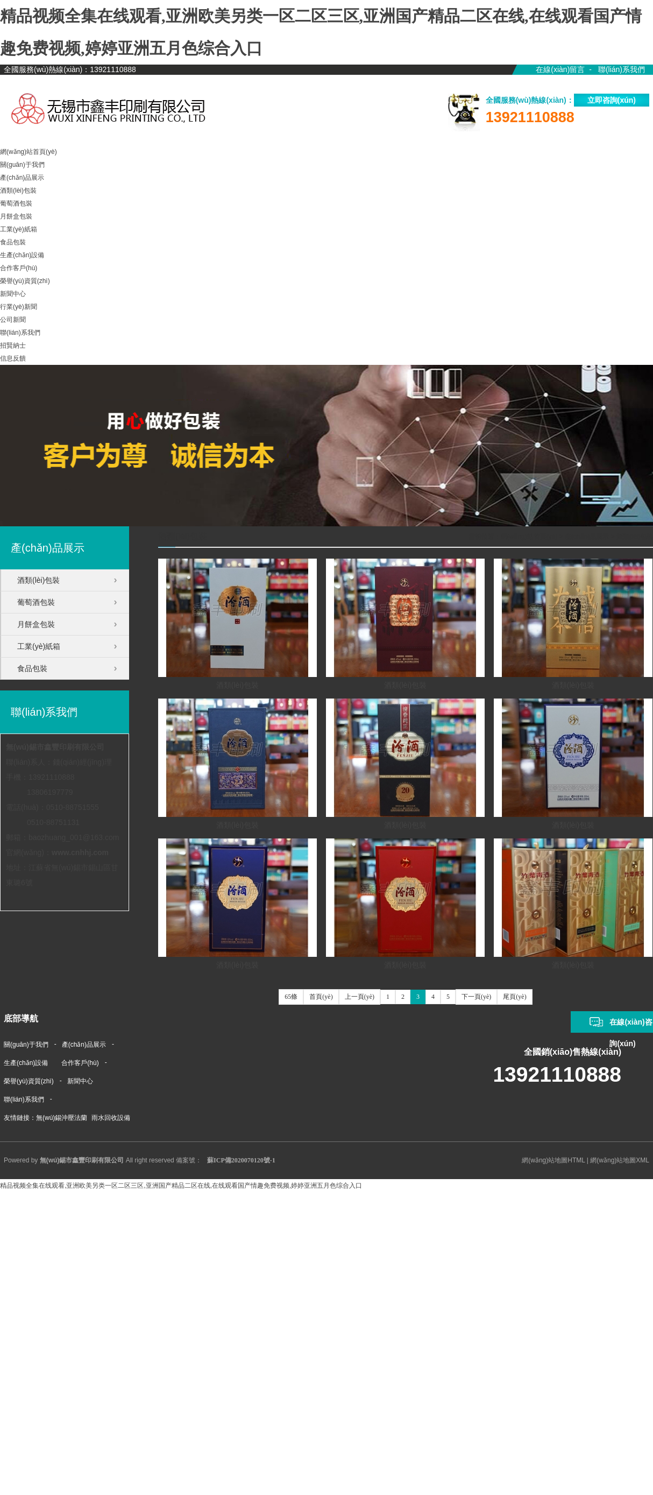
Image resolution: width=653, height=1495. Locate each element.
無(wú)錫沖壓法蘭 (61, 1118)
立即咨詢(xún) (611, 100)
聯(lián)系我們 (621, 69)
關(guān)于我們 (26, 1044)
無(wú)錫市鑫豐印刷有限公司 (55, 747)
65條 (291, 996)
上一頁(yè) (359, 996)
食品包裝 (32, 668)
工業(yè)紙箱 (38, 646)
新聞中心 (80, 1081)
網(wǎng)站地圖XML (619, 1160)
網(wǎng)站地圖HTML (553, 1160)
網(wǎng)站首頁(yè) (529, 536)
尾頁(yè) (514, 996)
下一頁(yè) (476, 996)
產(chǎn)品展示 (587, 536)
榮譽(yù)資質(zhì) (29, 1081)
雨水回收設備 (110, 1118)
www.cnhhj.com (80, 852)
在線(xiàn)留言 (560, 69)
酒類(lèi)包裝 (634, 536)
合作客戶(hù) (79, 1063)
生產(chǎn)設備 (26, 1063)
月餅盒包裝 (36, 624)
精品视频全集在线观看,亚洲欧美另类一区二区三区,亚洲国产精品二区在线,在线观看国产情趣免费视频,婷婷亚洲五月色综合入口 (181, 1185)
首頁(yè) (320, 996)
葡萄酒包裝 (36, 602)
